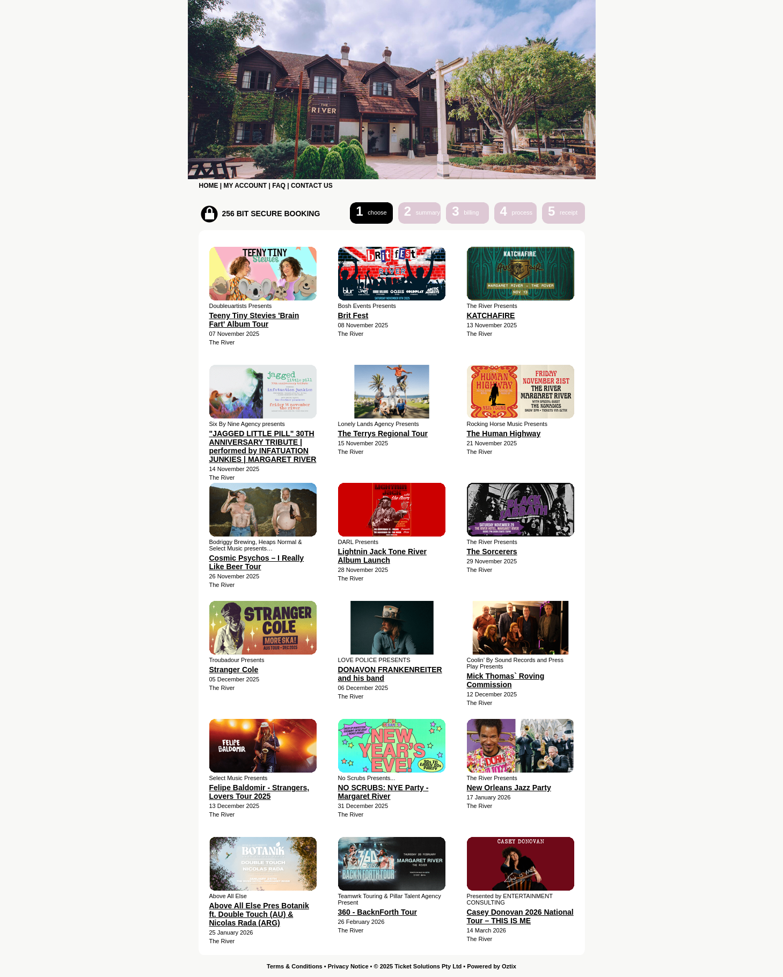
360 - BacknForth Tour (378, 912)
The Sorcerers (492, 551)
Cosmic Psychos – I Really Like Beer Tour (256, 562)
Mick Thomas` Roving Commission (506, 680)
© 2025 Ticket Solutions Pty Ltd (418, 966)
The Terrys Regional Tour (383, 433)
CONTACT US (312, 185)
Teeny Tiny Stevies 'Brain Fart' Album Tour (254, 319)
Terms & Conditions (295, 966)
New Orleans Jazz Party (509, 787)
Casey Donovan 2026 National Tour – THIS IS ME (520, 916)
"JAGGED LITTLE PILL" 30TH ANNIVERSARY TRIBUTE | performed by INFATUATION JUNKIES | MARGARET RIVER (263, 446)
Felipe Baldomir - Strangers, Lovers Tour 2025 (259, 791)
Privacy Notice (348, 966)
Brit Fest (353, 315)
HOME (208, 185)
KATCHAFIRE (491, 315)
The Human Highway (504, 433)
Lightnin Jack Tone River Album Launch (382, 555)
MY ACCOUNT (245, 185)
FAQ (279, 185)
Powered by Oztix (491, 966)
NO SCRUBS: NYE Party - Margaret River (383, 791)
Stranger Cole (234, 669)
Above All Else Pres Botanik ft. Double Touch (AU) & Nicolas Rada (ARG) (259, 914)
